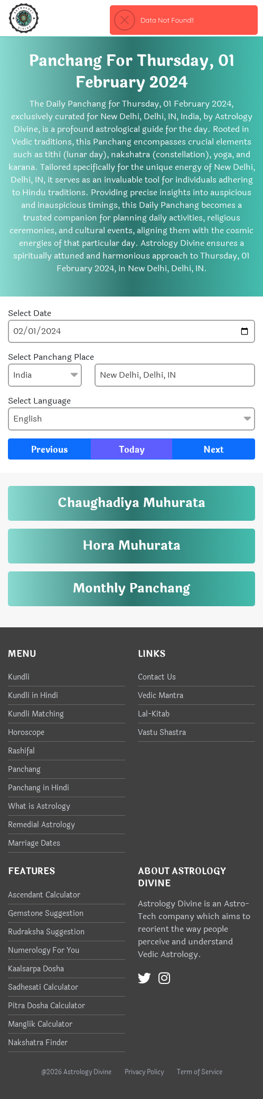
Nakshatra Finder (38, 1042)
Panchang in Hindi (38, 788)
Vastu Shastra (162, 732)
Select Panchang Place (51, 357)
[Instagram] (164, 979)
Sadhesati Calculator (43, 987)
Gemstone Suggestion (45, 913)
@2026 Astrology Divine (76, 1072)
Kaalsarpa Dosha (36, 968)
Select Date (29, 313)
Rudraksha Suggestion (46, 932)
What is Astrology (39, 806)
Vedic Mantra (160, 695)
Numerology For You (43, 950)
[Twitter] (144, 979)
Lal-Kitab (154, 714)
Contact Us (157, 677)
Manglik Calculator (40, 1024)
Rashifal (21, 751)
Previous (49, 449)
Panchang (24, 769)
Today (132, 449)
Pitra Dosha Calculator (46, 1005)
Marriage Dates (34, 843)
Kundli (19, 677)
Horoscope (26, 732)
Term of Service (199, 1072)
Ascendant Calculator (44, 895)
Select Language (39, 401)
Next (213, 449)
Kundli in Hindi (33, 695)
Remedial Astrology (41, 824)
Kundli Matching (36, 714)
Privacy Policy (144, 1072)
